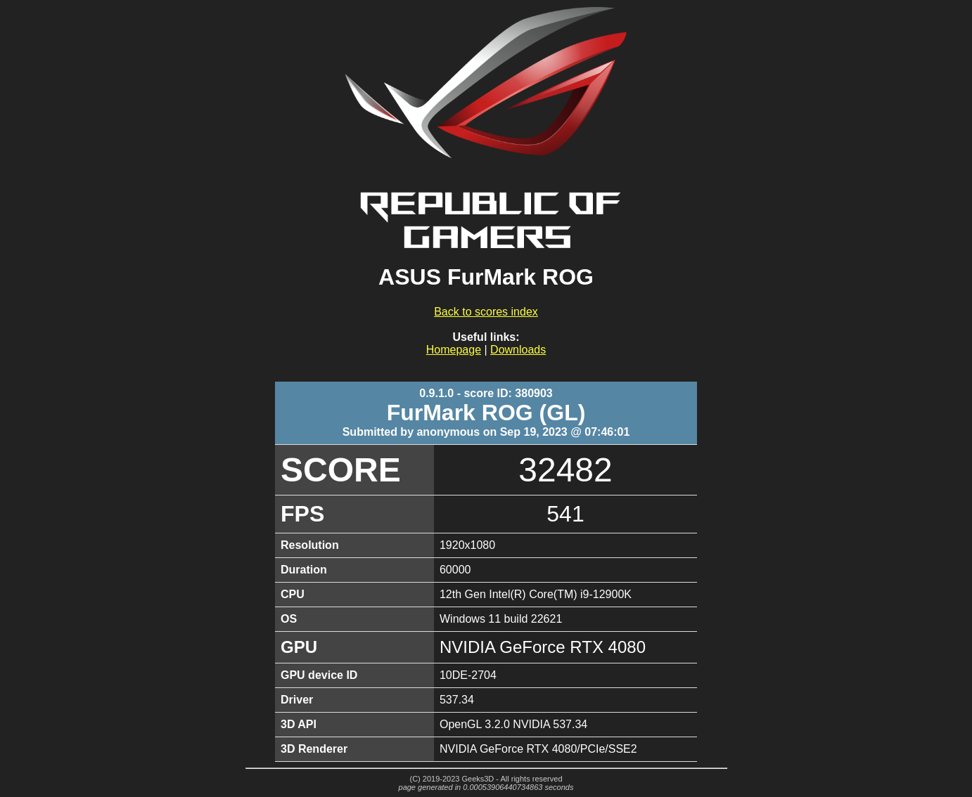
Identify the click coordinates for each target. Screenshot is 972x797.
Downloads (518, 350)
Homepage (453, 350)
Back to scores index (486, 312)
